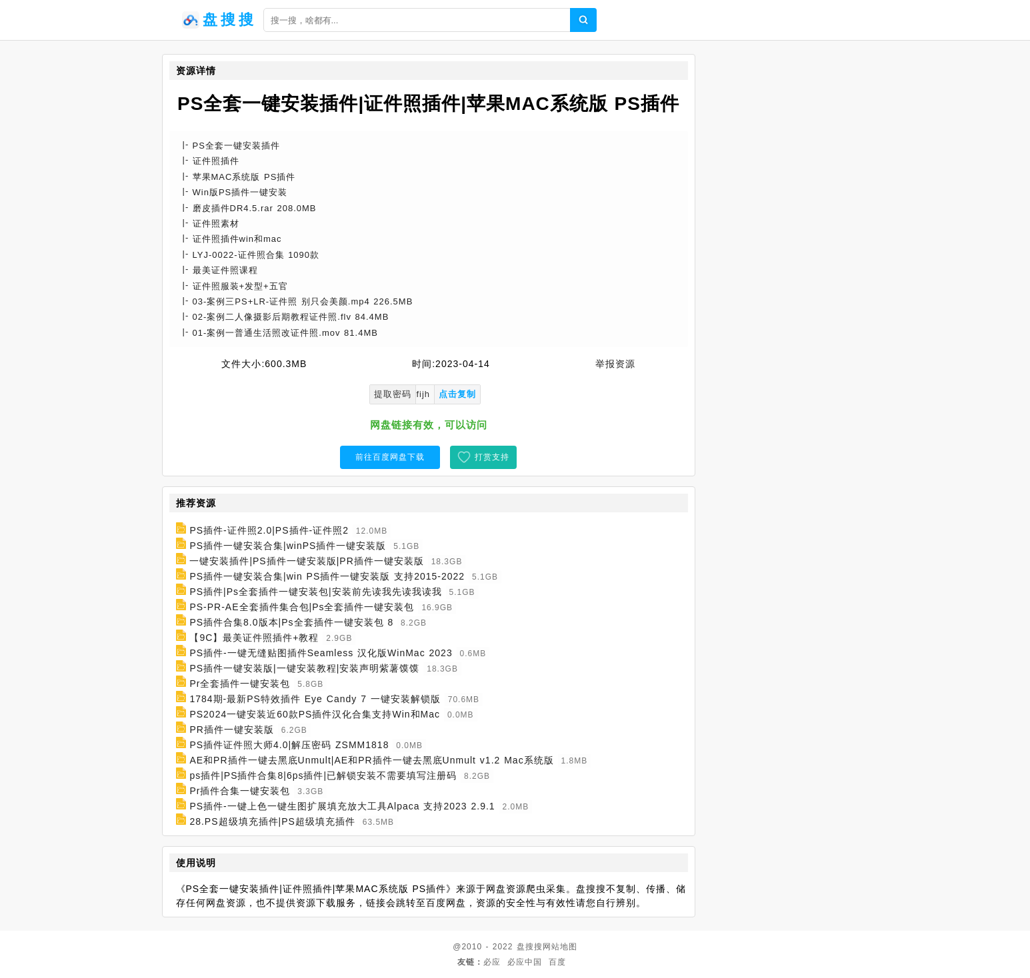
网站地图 (560, 946)
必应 (492, 962)
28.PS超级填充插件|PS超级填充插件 (272, 821)
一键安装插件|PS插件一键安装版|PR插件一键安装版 (306, 561)
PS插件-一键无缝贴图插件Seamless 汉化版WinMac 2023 (320, 653)
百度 (557, 962)
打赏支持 (492, 457)
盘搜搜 (530, 946)
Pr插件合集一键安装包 (239, 790)
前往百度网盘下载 (390, 457)
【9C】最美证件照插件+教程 (254, 637)
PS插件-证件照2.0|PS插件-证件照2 (269, 530)
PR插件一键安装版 (231, 729)
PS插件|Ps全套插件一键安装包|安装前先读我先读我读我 (315, 591)
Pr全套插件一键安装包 (239, 683)
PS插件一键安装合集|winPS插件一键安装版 (287, 545)
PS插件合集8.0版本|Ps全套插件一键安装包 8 (291, 622)
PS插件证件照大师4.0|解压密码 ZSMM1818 (289, 744)
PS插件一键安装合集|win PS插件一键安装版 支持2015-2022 (327, 576)
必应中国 (524, 962)
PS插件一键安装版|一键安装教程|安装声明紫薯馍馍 (304, 668)
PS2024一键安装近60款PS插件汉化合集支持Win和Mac (314, 714)
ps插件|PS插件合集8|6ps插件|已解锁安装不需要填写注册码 (323, 775)
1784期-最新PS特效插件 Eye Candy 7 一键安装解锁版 (314, 699)
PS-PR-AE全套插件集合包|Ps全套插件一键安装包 (301, 607)
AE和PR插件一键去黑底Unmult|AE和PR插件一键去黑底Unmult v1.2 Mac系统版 (371, 760)
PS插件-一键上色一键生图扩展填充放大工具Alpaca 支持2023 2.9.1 (342, 806)
